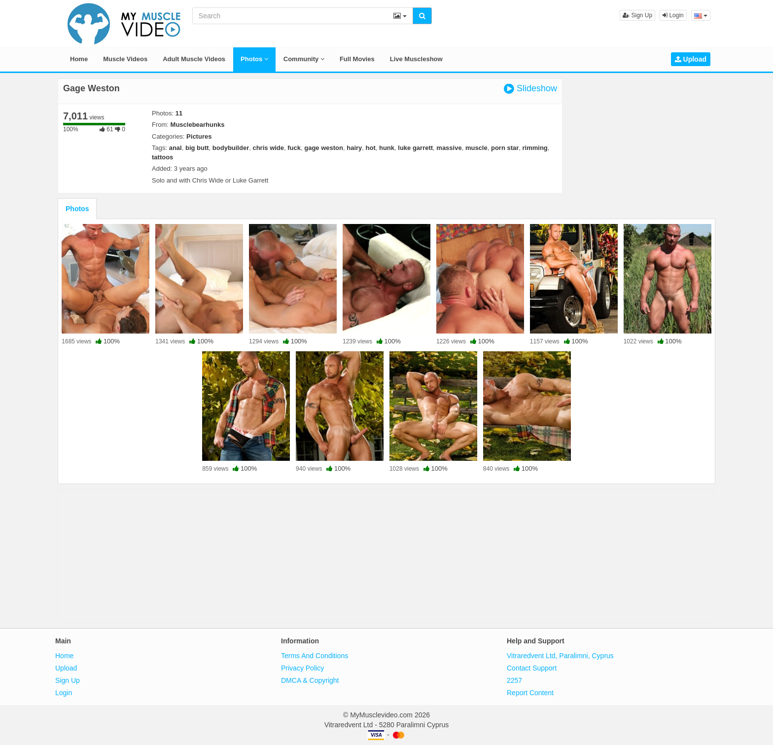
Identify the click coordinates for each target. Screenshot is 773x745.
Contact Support (532, 668)
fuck (294, 147)
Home (79, 59)
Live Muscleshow (416, 59)
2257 (514, 680)
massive (448, 147)
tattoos (162, 157)
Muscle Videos (125, 59)
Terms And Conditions (314, 656)
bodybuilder (230, 147)
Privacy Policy (302, 668)
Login (673, 15)
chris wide (268, 147)
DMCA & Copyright (310, 680)
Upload (690, 59)
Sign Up (637, 15)
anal (175, 147)
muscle (476, 147)
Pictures (198, 136)
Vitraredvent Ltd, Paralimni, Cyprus (560, 656)
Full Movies (357, 59)
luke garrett (415, 147)
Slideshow (530, 88)
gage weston (323, 147)
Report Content (530, 693)
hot (371, 147)
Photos (254, 59)
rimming (535, 147)
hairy (354, 147)
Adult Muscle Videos (194, 59)
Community (303, 59)
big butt (197, 147)
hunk (386, 147)
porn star (505, 147)
